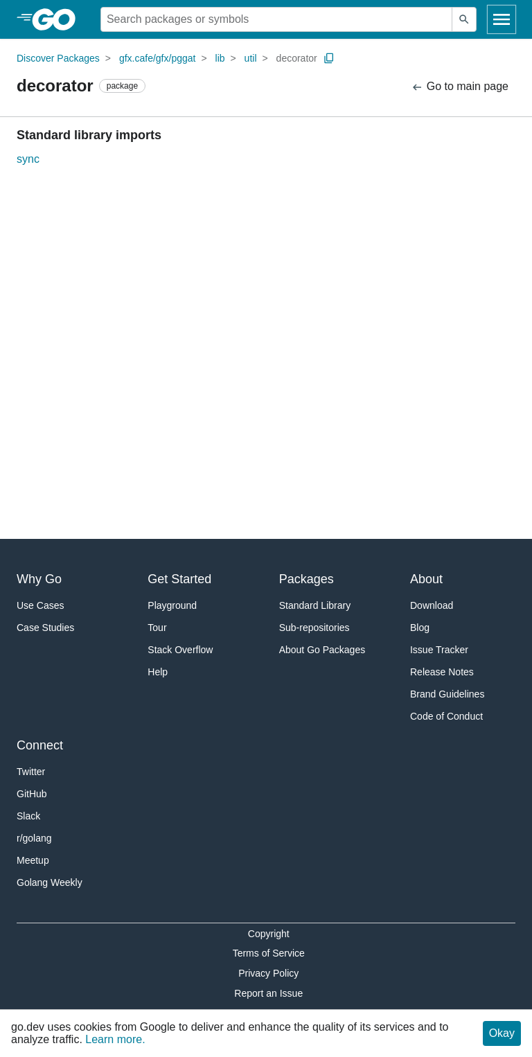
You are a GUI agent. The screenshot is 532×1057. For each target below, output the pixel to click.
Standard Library (315, 605)
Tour (157, 627)
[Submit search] (464, 19)
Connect (40, 745)
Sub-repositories (314, 627)
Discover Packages (58, 58)
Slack (28, 815)
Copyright (269, 933)
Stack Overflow (180, 649)
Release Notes (442, 671)
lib (220, 58)
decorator (296, 58)
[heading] (58, 19)
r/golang (34, 838)
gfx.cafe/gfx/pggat (157, 58)
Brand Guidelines (447, 694)
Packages (306, 579)
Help (158, 671)
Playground (172, 605)
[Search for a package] (276, 19)
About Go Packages (322, 649)
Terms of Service (269, 953)
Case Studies (45, 627)
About (426, 579)
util (251, 58)
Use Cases (40, 605)
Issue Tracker (439, 649)
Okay (502, 1033)
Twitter (31, 771)
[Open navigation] (501, 19)
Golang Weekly (49, 882)
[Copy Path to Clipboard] (329, 58)
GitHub (32, 793)
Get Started (179, 579)
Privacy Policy (268, 973)
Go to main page (459, 87)
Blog (419, 627)
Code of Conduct (446, 716)
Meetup (33, 860)
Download (431, 605)
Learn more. (115, 1039)
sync (28, 159)
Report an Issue (268, 993)
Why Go (39, 579)
